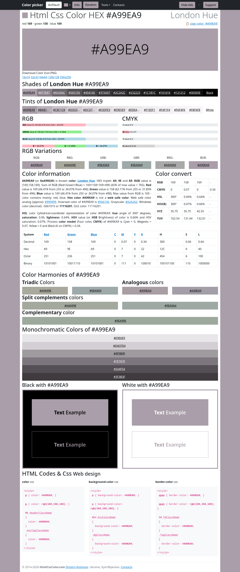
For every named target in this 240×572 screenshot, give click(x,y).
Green (71, 234)
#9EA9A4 (170, 306)
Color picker (32, 4)
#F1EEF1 (149, 110)
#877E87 (44, 93)
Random (90, 5)
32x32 (35, 77)
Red (46, 234)
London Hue (86, 181)
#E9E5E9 (119, 110)
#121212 (179, 93)
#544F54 (119, 369)
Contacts (119, 5)
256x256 (65, 77)
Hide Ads (187, 5)
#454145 (89, 93)
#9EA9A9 (103, 165)
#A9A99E (70, 165)
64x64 (43, 77)
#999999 (50, 202)
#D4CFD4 (119, 346)
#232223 (134, 93)
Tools (104, 5)
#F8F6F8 (194, 110)
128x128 (53, 77)
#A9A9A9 (170, 165)
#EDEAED (134, 110)
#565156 (74, 93)
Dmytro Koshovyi (77, 567)
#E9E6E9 (119, 338)
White (210, 110)
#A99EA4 (145, 291)
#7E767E (119, 361)
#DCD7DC (89, 110)
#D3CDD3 (74, 110)
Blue (94, 234)
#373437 (104, 93)
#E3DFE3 (104, 110)
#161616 (164, 93)
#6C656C (59, 93)
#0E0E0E (194, 93)
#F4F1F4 (164, 110)
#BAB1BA (44, 110)
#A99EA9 (29, 93)
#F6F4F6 (179, 110)
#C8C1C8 (59, 110)
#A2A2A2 (131, 202)
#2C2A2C (119, 93)
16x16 (26, 77)
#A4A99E (70, 306)
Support (210, 5)
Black (209, 93)
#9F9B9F (119, 353)
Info (77, 5)
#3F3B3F (119, 377)
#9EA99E (120, 321)
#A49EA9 (195, 291)
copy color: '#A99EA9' (204, 24)
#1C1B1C (149, 93)
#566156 (103, 202)
